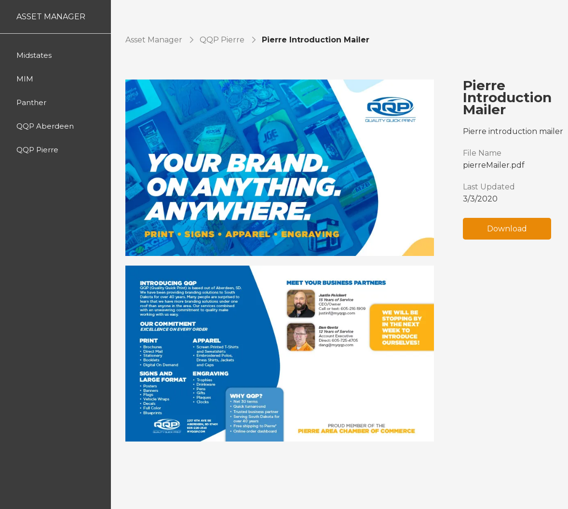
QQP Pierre (222, 39)
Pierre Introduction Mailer (315, 39)
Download (507, 228)
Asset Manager (153, 39)
